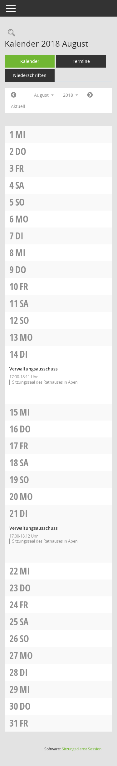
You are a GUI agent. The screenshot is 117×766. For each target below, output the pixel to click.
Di (19, 235)
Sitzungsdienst (81, 749)
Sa (19, 185)
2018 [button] (70, 95)
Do (20, 151)
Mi (20, 134)
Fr (19, 168)
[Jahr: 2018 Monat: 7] (13, 95)
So (20, 202)
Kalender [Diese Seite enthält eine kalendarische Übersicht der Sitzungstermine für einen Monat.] (29, 61)
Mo (21, 218)
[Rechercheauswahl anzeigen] (10, 33)
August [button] (44, 95)
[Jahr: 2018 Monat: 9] (90, 95)
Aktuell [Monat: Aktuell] (18, 106)
